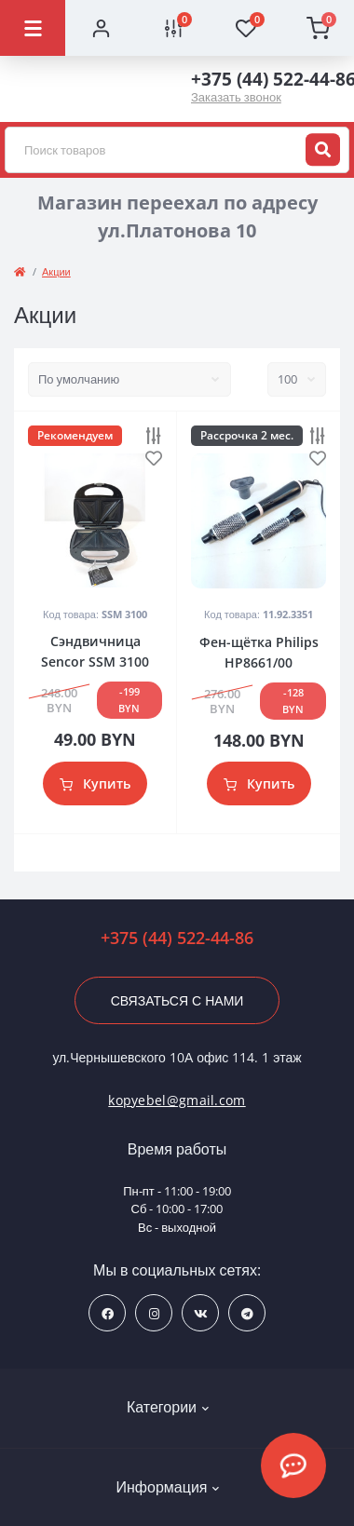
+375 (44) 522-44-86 (265, 79)
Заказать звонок (236, 96)
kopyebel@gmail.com (176, 1100)
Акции (56, 271)
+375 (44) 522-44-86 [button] (177, 938)
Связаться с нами (177, 1000)
